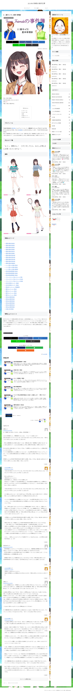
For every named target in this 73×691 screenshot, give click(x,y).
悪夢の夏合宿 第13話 (10, 256)
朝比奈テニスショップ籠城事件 (13, 284)
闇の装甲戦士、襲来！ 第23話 (59, 64)
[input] (61, 55)
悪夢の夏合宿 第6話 (10, 247)
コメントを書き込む (25, 676)
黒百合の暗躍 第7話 (10, 302)
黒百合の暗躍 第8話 (10, 304)
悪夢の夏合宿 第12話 (10, 254)
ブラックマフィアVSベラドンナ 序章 (14, 274)
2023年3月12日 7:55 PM (8, 566)
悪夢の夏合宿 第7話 (10, 249)
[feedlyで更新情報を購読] (25, 345)
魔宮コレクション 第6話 (11, 292)
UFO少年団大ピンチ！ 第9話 (12, 282)
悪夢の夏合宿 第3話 (10, 243)
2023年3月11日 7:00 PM (8, 466)
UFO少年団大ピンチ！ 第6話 (12, 280)
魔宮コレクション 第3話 (11, 290)
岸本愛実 (20, 127)
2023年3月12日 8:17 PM (8, 617)
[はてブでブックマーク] (25, 42)
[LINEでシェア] (33, 42)
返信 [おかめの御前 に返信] (45, 539)
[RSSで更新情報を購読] (28, 345)
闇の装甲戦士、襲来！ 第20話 (59, 78)
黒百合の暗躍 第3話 (10, 294)
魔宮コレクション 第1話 (11, 286)
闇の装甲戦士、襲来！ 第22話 (59, 69)
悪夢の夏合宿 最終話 (10, 260)
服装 (23, 111)
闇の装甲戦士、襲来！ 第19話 (59, 83)
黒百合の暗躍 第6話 (10, 300)
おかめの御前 (7, 464)
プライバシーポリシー (46, 687)
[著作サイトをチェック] (23, 345)
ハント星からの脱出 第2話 (12, 264)
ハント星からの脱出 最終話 (12, 266)
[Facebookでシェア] (18, 42)
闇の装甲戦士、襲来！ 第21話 (59, 74)
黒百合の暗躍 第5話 (10, 298)
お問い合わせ (68, 687)
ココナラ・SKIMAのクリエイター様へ (57, 687)
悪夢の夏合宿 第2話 (10, 241)
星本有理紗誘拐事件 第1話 (12, 268)
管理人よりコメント (26, 114)
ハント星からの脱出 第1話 (12, 262)
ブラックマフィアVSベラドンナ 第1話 (14, 276)
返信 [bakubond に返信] (45, 561)
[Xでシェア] (10, 42)
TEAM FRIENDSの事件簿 (8, 330)
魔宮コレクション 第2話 (11, 288)
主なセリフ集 (24, 109)
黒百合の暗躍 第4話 (10, 296)
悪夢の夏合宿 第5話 (10, 245)
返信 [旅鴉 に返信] (45, 461)
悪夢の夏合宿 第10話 (10, 252)
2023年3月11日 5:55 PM (7, 427)
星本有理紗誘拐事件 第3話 (12, 270)
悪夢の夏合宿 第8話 (10, 251)
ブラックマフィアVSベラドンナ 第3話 (14, 278)
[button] (40, 42)
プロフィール (24, 107)
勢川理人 (14, 125)
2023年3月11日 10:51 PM (7, 544)
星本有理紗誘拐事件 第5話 (12, 272)
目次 (24, 105)
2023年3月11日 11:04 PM (7, 580)
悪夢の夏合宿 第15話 (10, 258)
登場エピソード (25, 113)
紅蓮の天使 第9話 (10, 306)
